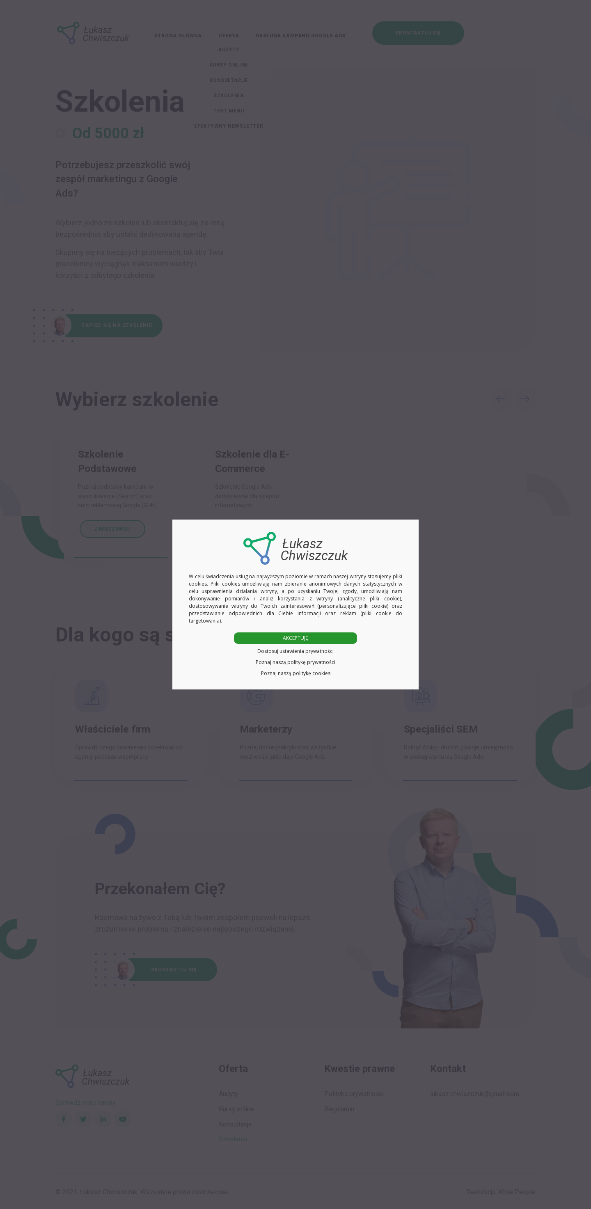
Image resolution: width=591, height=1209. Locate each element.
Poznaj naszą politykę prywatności (295, 662)
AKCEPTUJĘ (295, 637)
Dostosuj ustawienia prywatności (295, 651)
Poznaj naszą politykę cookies (295, 673)
